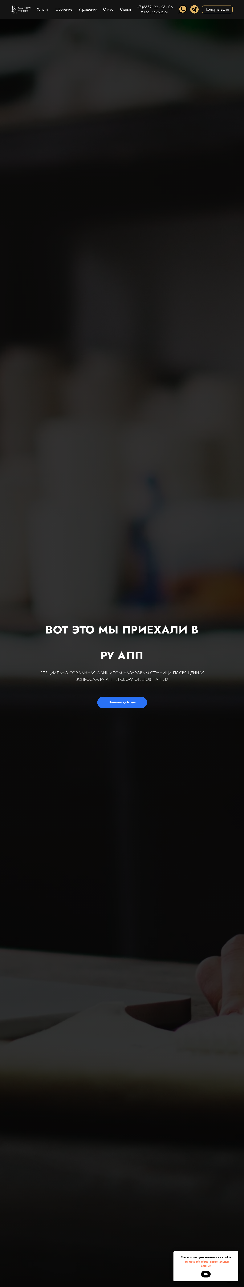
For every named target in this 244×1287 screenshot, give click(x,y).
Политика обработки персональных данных (205, 1264)
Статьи (125, 9)
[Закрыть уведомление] (235, 1254)
